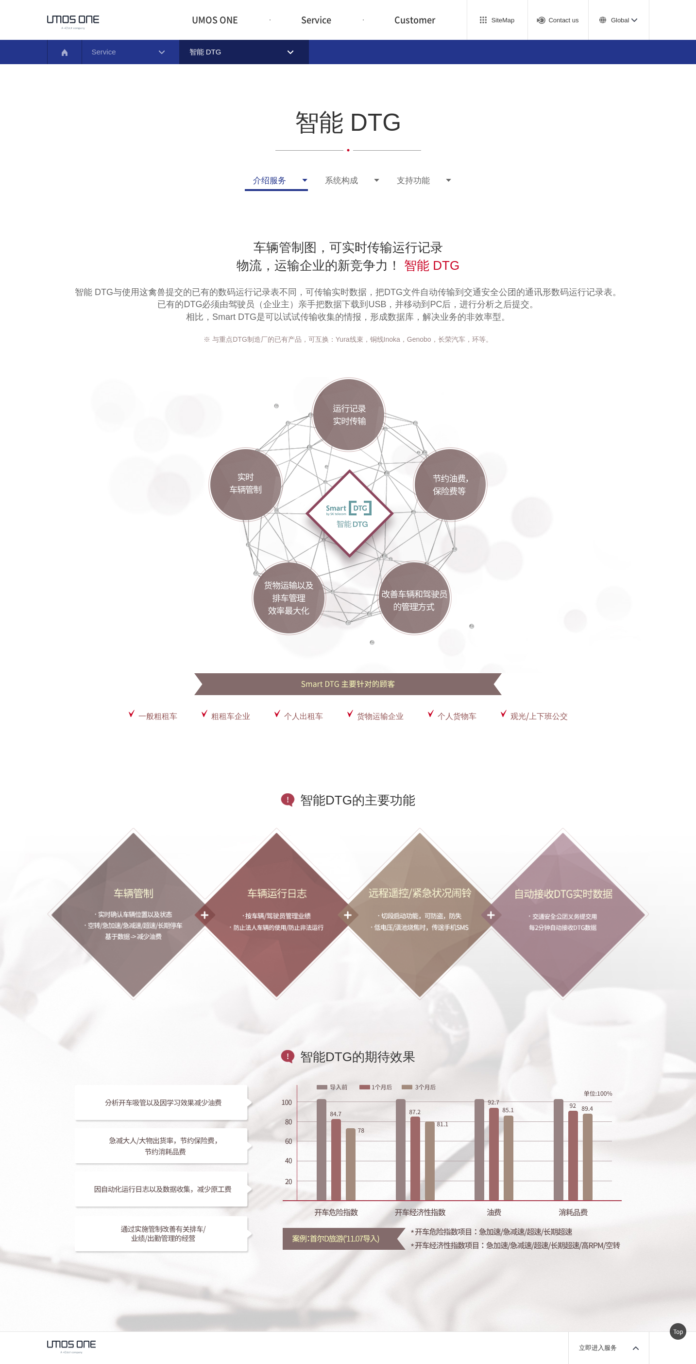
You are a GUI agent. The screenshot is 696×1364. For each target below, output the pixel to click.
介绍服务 (269, 180)
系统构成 (341, 180)
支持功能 (413, 180)
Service (316, 19)
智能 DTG (205, 52)
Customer (414, 19)
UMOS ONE (215, 19)
